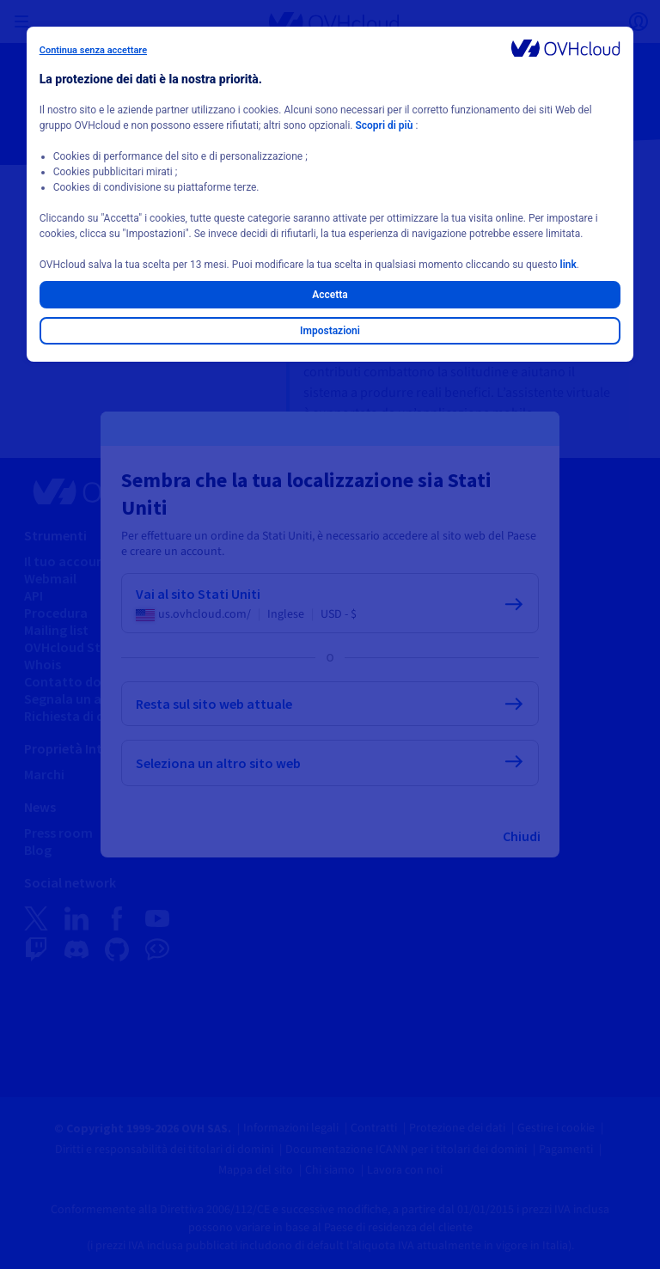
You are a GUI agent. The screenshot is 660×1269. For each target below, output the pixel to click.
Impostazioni (330, 331)
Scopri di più (383, 125)
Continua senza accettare (93, 50)
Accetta (330, 295)
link (568, 265)
